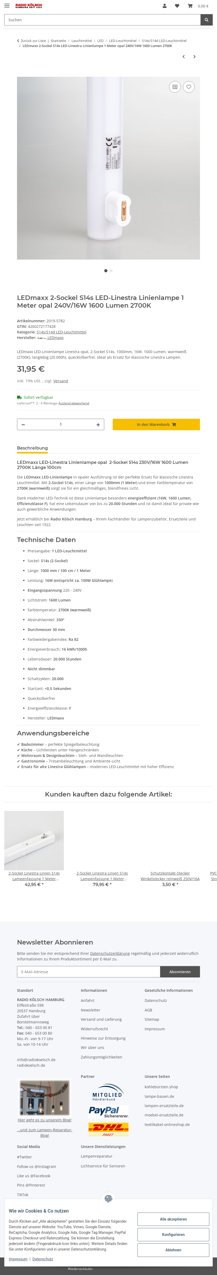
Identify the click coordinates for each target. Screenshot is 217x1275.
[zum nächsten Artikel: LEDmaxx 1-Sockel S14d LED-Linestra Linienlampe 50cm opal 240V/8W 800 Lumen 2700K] (194, 56)
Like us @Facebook (33, 1175)
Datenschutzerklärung (110, 953)
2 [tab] (111, 270)
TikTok (22, 1194)
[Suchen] (207, 20)
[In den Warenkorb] (21, 74)
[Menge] (61, 424)
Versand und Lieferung (101, 1019)
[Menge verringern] (23, 424)
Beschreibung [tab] (32, 448)
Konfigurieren (169, 1232)
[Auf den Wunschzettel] (189, 87)
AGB (148, 1010)
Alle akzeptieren (169, 1216)
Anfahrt (87, 1000)
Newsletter (90, 1010)
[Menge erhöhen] (98, 424)
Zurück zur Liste (33, 40)
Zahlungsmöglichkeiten (101, 1057)
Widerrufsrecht (94, 1028)
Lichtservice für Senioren (103, 1165)
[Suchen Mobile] (102, 20)
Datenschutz (47, 1259)
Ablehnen (169, 1247)
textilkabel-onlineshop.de (167, 1124)
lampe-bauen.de (159, 1096)
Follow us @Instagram (36, 1166)
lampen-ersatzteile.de (164, 1105)
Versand (60, 380)
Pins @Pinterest (31, 1185)
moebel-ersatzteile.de (164, 1114)
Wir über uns (92, 1047)
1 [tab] (105, 270)
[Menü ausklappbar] (7, 3)
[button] (164, 6)
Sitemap (152, 1019)
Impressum (22, 1259)
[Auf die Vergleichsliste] (175, 87)
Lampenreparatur (96, 1156)
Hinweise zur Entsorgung (103, 1038)
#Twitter (24, 1156)
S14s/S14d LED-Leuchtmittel (61, 331)
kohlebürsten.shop (161, 1086)
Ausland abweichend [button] (74, 403)
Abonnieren (180, 971)
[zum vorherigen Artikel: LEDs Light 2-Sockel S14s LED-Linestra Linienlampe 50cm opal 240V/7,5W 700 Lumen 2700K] (183, 56)
